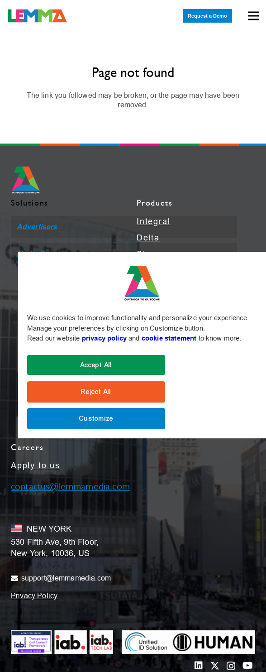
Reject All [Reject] (96, 392)
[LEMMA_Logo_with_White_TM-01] (37, 16)
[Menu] (253, 16)
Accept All (96, 365)
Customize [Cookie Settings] (96, 418)
